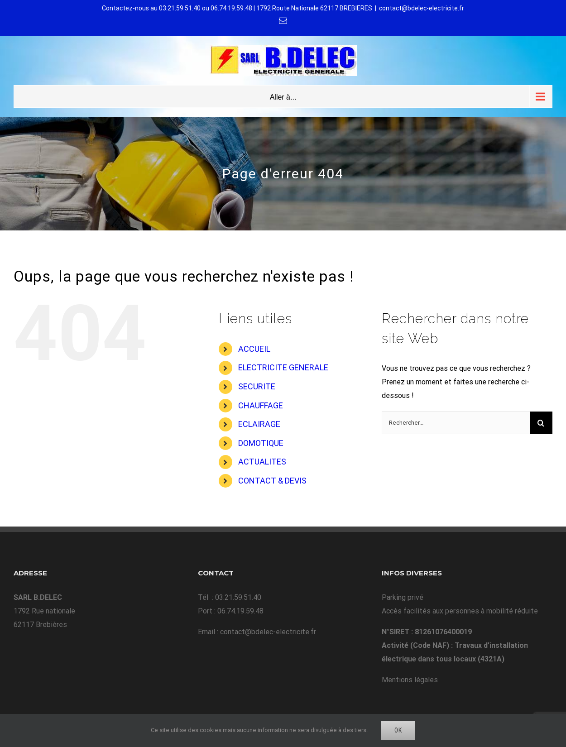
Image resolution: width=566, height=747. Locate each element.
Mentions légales (410, 679)
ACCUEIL (254, 349)
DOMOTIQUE (260, 443)
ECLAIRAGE (259, 424)
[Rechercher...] (456, 423)
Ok (398, 730)
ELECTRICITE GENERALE (283, 367)
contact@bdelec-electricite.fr (421, 8)
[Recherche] (541, 423)
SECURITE (256, 386)
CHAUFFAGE (260, 405)
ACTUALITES (262, 461)
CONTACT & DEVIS (272, 480)
